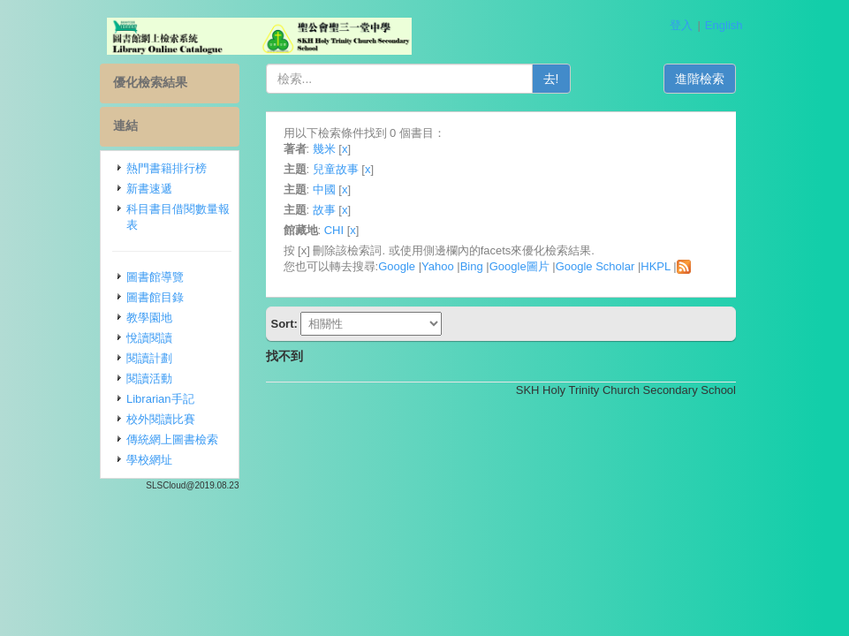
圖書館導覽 (155, 277)
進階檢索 (699, 79)
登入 (681, 25)
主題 (295, 169)
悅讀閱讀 (149, 337)
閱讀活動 (149, 378)
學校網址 (149, 459)
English (724, 25)
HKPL (655, 266)
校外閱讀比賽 (160, 419)
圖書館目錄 (155, 297)
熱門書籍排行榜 (166, 168)
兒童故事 (336, 169)
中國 (324, 189)
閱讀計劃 (149, 358)
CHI (334, 230)
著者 (295, 148)
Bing (471, 266)
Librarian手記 (160, 398)
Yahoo (437, 266)
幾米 (324, 148)
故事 (324, 209)
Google (396, 266)
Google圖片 (519, 266)
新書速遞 (149, 188)
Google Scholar (595, 266)
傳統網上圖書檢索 (172, 439)
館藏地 (301, 230)
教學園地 (149, 317)
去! (551, 79)
